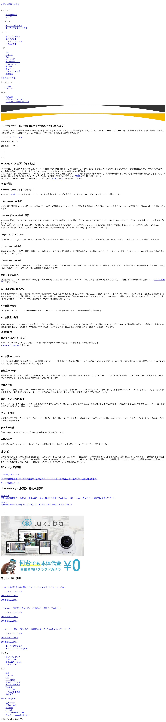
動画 (7, 52)
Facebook (9, 89)
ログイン (4, 4)
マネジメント (11, 39)
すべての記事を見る (14, 26)
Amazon (55, 178)
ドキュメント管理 (13, 71)
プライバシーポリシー (15, 99)
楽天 (63, 178)
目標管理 (9, 74)
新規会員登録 (13, 4)
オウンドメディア (13, 37)
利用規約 (9, 97)
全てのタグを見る (8, 78)
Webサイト (14, 194)
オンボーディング (13, 62)
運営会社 (9, 708)
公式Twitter (10, 703)
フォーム (9, 55)
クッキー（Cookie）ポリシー (17, 102)
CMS (7, 57)
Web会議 (9, 67)
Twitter (8, 86)
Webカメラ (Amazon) (11, 345)
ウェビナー (10, 69)
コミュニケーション (14, 41)
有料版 (78, 176)
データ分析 (10, 59)
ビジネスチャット (13, 64)
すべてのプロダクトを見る (17, 28)
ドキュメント (11, 44)
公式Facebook (11, 705)
